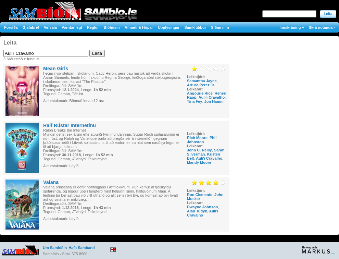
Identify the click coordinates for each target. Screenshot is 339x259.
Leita (328, 14)
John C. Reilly (199, 150)
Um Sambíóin (55, 248)
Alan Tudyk (197, 211)
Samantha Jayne (202, 81)
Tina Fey (194, 101)
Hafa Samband (81, 248)
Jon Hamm (214, 101)
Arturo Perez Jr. (201, 85)
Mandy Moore (199, 162)
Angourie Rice (200, 93)
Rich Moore (197, 138)
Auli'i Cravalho (212, 97)
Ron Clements (199, 195)
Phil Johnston (201, 140)
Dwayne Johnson (202, 207)
